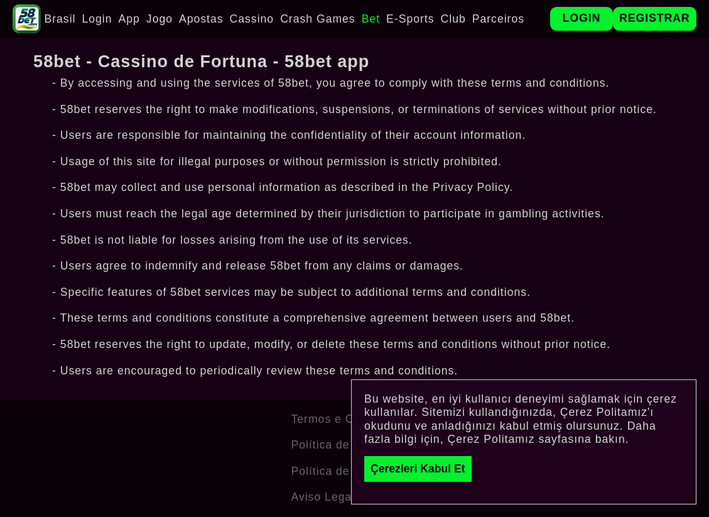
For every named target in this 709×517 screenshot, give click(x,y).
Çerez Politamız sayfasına (519, 439)
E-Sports (410, 19)
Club (453, 19)
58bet (293, 83)
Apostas (201, 19)
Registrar (654, 18)
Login (97, 19)
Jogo (159, 19)
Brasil (59, 19)
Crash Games (317, 19)
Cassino (252, 19)
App (129, 19)
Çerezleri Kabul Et (418, 468)
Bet (371, 19)
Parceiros (498, 19)
